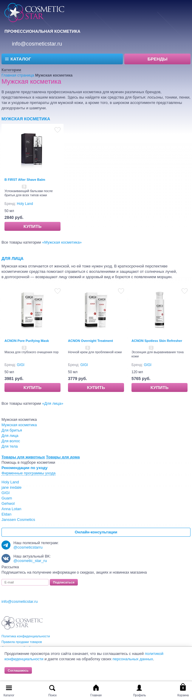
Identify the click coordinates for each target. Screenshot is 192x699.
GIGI (20, 365)
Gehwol (8, 503)
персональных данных (132, 659)
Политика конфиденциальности (25, 636)
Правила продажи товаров (21, 642)
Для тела (9, 446)
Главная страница (17, 75)
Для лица (12, 258)
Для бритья (11, 430)
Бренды (158, 58)
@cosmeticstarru (28, 547)
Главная (96, 695)
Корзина (183, 695)
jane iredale (11, 487)
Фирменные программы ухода (28, 473)
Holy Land (25, 204)
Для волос (10, 441)
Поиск (52, 695)
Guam (6, 498)
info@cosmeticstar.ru (37, 44)
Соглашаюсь (18, 670)
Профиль (139, 695)
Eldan (6, 514)
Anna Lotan (11, 509)
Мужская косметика (25, 118)
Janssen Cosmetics (18, 519)
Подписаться (64, 582)
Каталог (20, 58)
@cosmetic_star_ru (30, 560)
